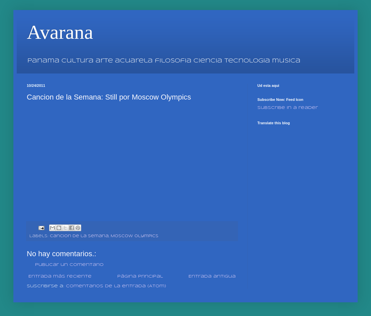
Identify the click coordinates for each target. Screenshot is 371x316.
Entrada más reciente (60, 276)
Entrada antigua (212, 276)
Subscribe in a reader (287, 108)
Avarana (60, 32)
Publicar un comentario (69, 265)
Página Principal (140, 276)
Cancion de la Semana (79, 236)
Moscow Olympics (134, 236)
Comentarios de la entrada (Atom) (116, 286)
